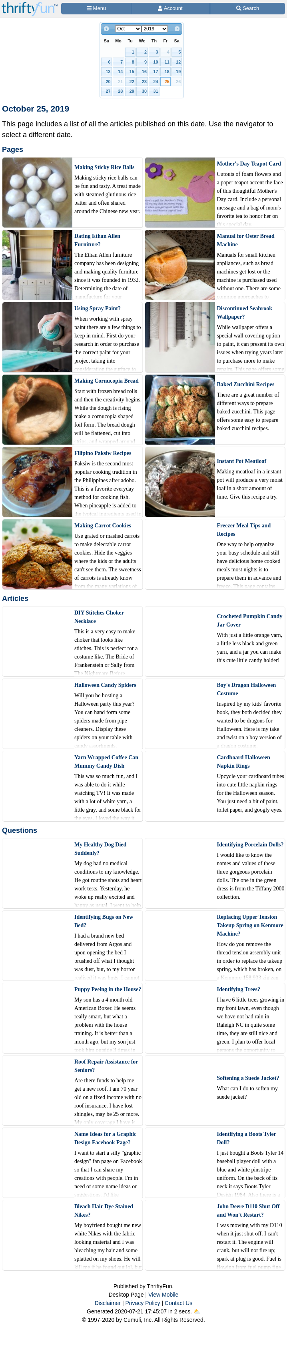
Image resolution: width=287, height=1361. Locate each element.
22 (132, 81)
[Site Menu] (96, 8)
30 (144, 91)
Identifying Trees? (239, 989)
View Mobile (163, 1294)
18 (167, 71)
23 (144, 81)
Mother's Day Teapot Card (249, 164)
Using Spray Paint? (97, 308)
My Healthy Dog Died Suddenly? (100, 849)
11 (167, 62)
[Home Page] (29, 4)
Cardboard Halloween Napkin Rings (243, 761)
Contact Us (178, 1303)
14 (120, 71)
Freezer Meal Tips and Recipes (244, 530)
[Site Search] (247, 8)
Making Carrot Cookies (102, 526)
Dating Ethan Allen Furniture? (97, 240)
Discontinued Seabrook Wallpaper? (245, 312)
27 (108, 91)
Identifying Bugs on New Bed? (103, 921)
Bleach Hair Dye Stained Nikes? (103, 1210)
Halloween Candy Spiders (105, 685)
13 (108, 71)
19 (178, 71)
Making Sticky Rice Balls (104, 167)
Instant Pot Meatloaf (242, 461)
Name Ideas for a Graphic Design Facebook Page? (105, 1138)
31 (155, 91)
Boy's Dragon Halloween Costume (246, 689)
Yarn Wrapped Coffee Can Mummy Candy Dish (106, 761)
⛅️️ (196, 1311)
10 (155, 62)
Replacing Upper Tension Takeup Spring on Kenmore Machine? (250, 925)
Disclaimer (108, 1303)
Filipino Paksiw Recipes (102, 453)
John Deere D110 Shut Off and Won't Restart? (248, 1210)
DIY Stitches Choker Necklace (99, 617)
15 (132, 71)
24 (155, 81)
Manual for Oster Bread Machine (246, 240)
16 (144, 71)
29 (132, 91)
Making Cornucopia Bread (106, 381)
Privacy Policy (142, 1303)
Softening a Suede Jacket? (248, 1078)
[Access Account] (171, 8)
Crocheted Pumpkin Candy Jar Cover (250, 620)
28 (120, 91)
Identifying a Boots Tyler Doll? (246, 1138)
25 (167, 81)
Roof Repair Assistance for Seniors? (106, 1066)
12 (178, 62)
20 (108, 81)
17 (155, 71)
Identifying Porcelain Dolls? (250, 845)
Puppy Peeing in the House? (107, 989)
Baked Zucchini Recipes (246, 384)
